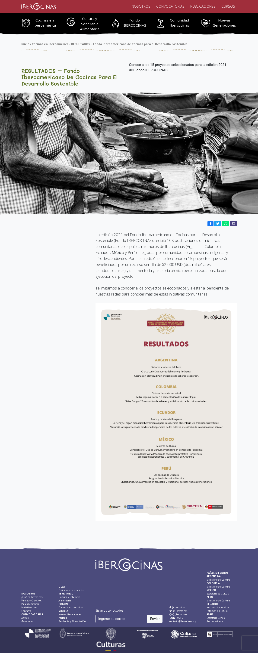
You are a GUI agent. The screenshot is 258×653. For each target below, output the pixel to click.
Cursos (228, 6)
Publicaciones (203, 6)
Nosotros (141, 6)
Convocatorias (170, 6)
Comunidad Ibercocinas (179, 23)
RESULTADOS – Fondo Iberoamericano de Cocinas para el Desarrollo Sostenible (129, 44)
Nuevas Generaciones (224, 23)
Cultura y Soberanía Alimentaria (89, 23)
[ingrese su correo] (122, 619)
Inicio (25, 44)
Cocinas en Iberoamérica (44, 23)
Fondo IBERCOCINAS (134, 23)
